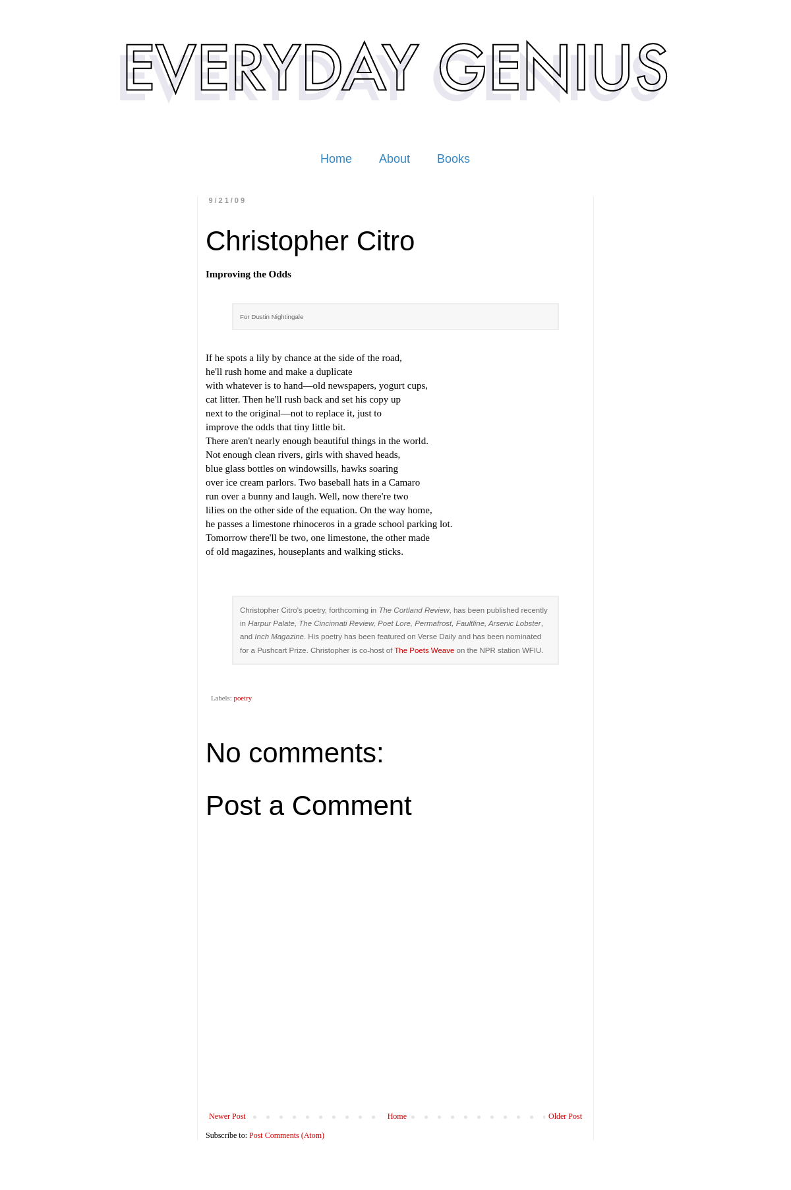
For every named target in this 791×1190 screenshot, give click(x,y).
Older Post (565, 1116)
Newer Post (227, 1116)
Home (336, 158)
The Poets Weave (424, 650)
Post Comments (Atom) (286, 1135)
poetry (242, 698)
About (394, 158)
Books (453, 158)
